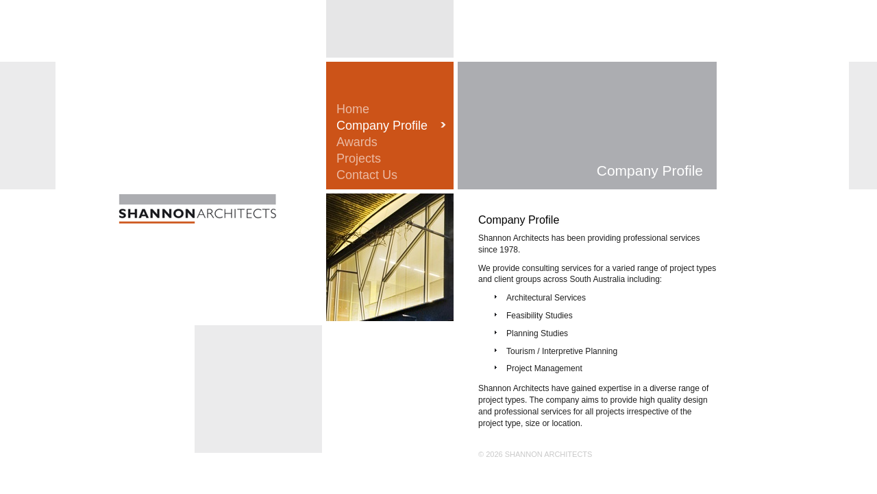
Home (352, 109)
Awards (357, 142)
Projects (358, 158)
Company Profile (382, 125)
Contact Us (366, 175)
